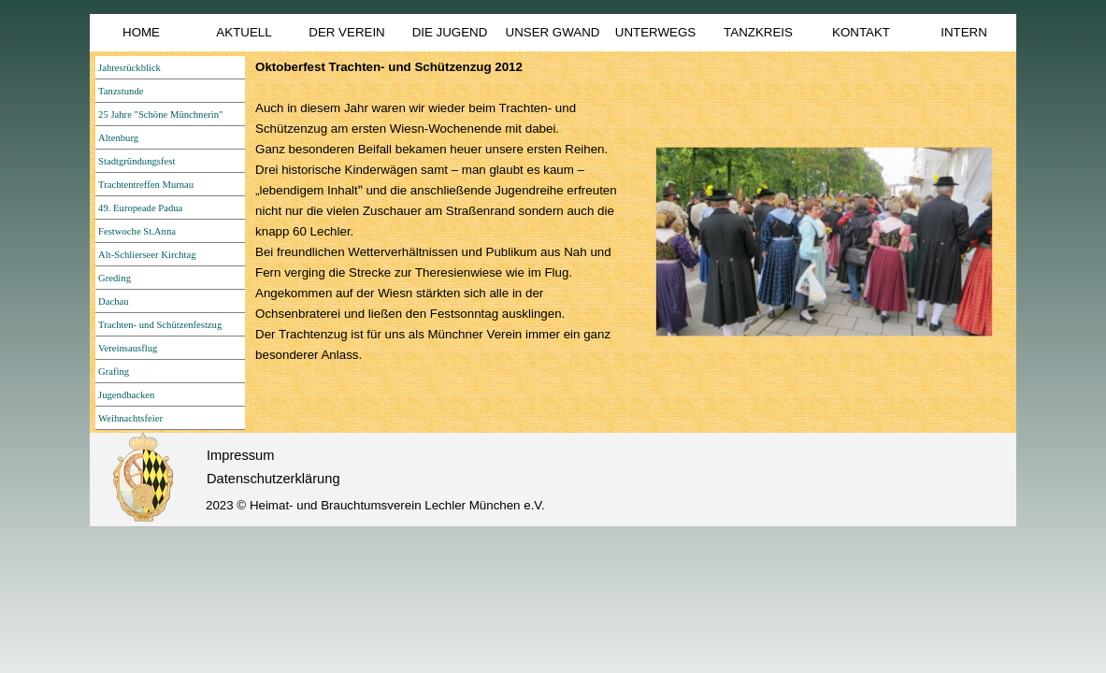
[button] (824, 242)
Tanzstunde (120, 91)
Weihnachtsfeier (130, 418)
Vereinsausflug (127, 348)
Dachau (113, 301)
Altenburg (118, 138)
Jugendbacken (126, 395)
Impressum (240, 455)
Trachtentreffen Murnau (146, 184)
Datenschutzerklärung (273, 478)
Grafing (113, 371)
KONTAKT (861, 32)
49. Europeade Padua (140, 208)
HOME (141, 32)
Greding (114, 278)
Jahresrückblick (129, 68)
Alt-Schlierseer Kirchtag (146, 255)
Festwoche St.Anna (137, 231)
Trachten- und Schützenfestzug (160, 325)
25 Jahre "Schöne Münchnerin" (160, 114)
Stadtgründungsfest (136, 161)
